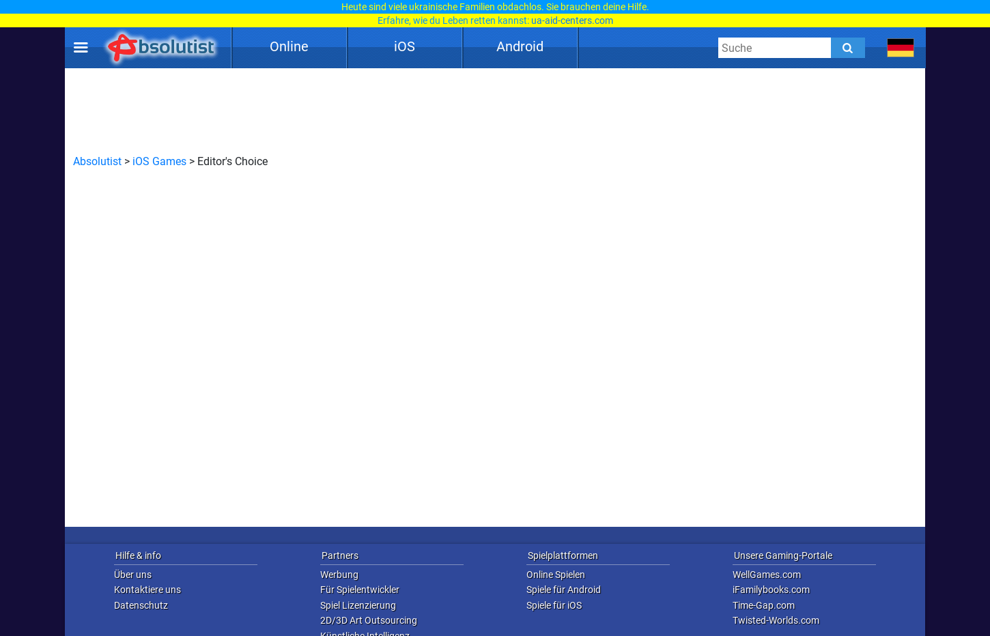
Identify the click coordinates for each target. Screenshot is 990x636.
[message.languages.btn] (901, 47)
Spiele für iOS (554, 605)
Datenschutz (141, 605)
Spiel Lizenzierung (358, 605)
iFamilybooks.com (771, 589)
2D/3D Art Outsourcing (368, 620)
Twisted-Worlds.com (776, 620)
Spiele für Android (563, 589)
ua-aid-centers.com (572, 20)
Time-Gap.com (764, 605)
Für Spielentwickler (359, 589)
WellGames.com (767, 574)
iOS (404, 46)
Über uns (133, 574)
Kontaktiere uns (147, 589)
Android (519, 46)
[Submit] (848, 48)
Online (289, 46)
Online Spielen (555, 574)
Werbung (339, 574)
